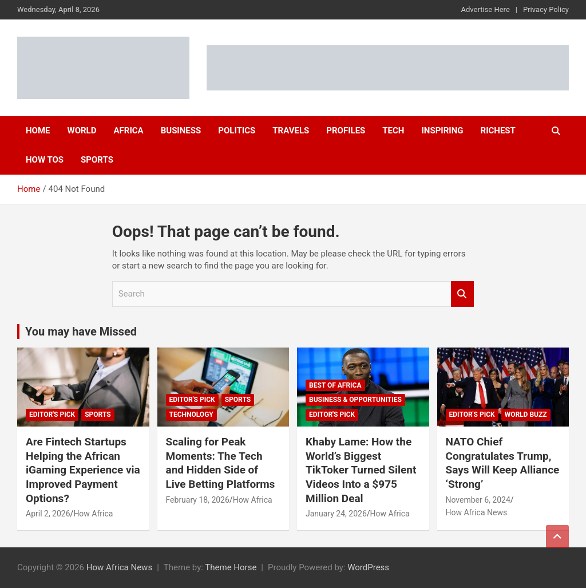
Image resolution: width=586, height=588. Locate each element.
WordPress (368, 567)
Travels (290, 130)
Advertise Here (485, 9)
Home (38, 130)
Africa (128, 130)
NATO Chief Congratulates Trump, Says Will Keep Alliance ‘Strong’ (503, 463)
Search (462, 294)
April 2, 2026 (48, 513)
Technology (191, 415)
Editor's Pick (52, 415)
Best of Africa (335, 385)
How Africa (93, 513)
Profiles (345, 130)
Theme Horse (230, 567)
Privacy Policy (546, 9)
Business (181, 130)
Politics (236, 130)
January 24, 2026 (336, 513)
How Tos (45, 160)
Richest (498, 130)
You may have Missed (81, 331)
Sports (97, 160)
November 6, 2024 (478, 499)
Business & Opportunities (355, 400)
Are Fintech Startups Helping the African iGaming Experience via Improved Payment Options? (83, 470)
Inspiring (442, 130)
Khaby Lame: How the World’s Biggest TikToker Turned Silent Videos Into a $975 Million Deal (361, 470)
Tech (393, 130)
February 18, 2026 (197, 499)
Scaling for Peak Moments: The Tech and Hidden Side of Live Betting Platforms (220, 463)
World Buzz (526, 415)
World (82, 130)
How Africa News (477, 512)
